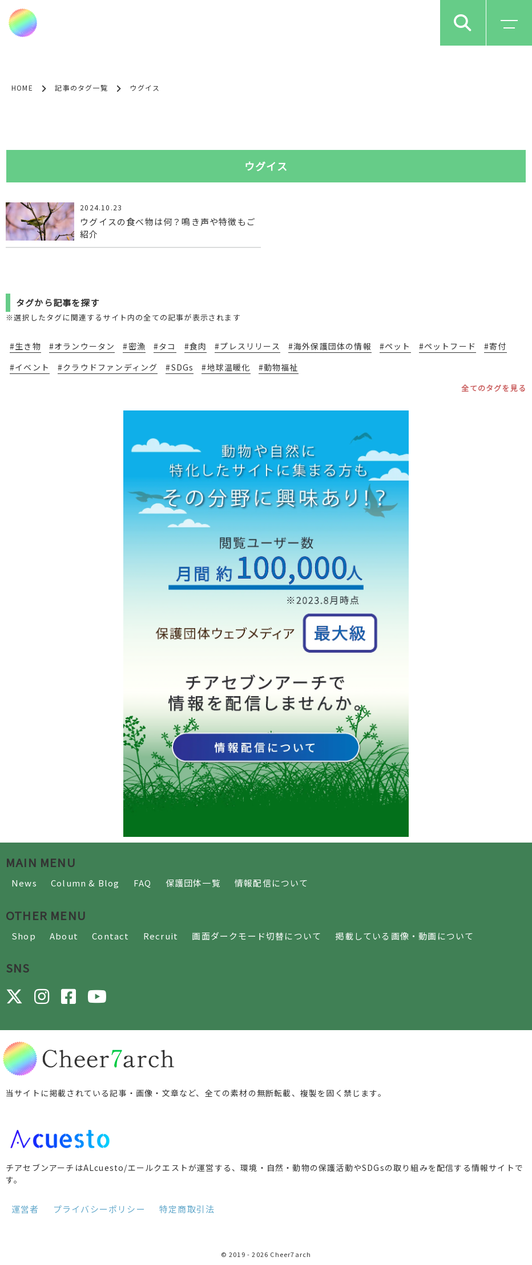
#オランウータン (82, 346)
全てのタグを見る (493, 388)
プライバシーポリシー (99, 1209)
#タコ (165, 346)
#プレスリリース (247, 346)
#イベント (30, 367)
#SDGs (180, 367)
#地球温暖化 (225, 367)
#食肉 (195, 346)
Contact (110, 936)
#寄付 (495, 346)
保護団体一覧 (193, 883)
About (64, 936)
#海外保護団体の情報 (330, 346)
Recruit (160, 936)
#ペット (395, 346)
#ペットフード (447, 346)
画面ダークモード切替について (256, 936)
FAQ (143, 883)
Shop (23, 936)
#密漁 (134, 346)
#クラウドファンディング (108, 367)
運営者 (25, 1209)
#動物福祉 (279, 367)
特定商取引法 (187, 1209)
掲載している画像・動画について (404, 936)
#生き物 (25, 346)
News (24, 883)
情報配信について (272, 883)
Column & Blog (85, 883)
